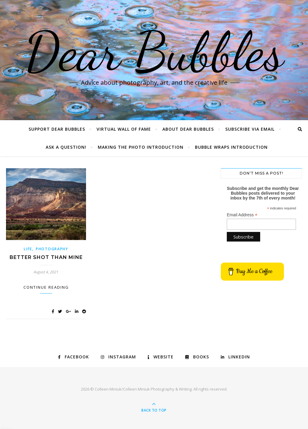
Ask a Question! (66, 147)
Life (28, 248)
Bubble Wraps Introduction (231, 147)
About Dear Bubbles (188, 129)
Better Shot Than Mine (46, 257)
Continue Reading (46, 287)
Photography (52, 248)
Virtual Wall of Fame (124, 129)
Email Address (242, 215)
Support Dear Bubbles (57, 129)
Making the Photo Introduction (140, 147)
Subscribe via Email (250, 129)
